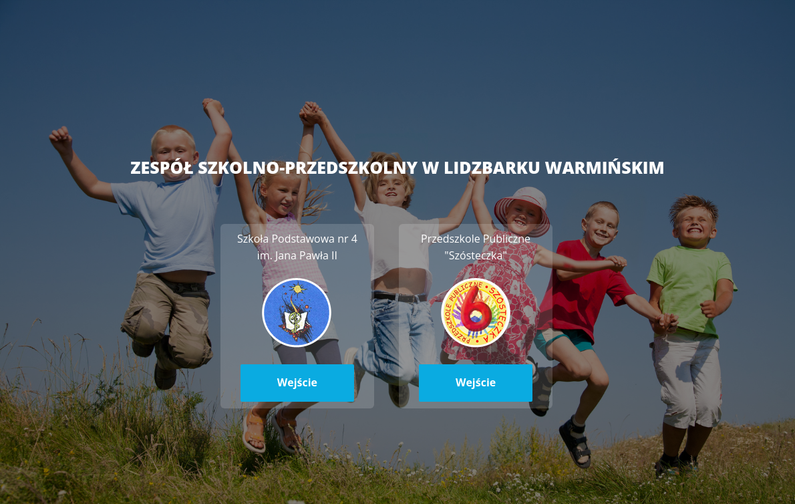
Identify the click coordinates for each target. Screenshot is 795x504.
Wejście (297, 382)
